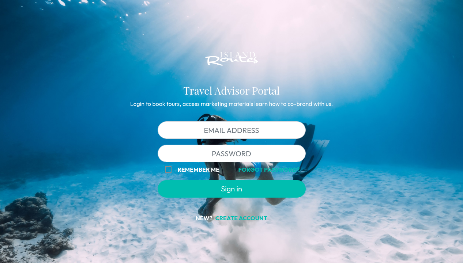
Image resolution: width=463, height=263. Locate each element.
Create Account (241, 218)
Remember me (198, 169)
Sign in (231, 188)
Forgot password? (269, 169)
